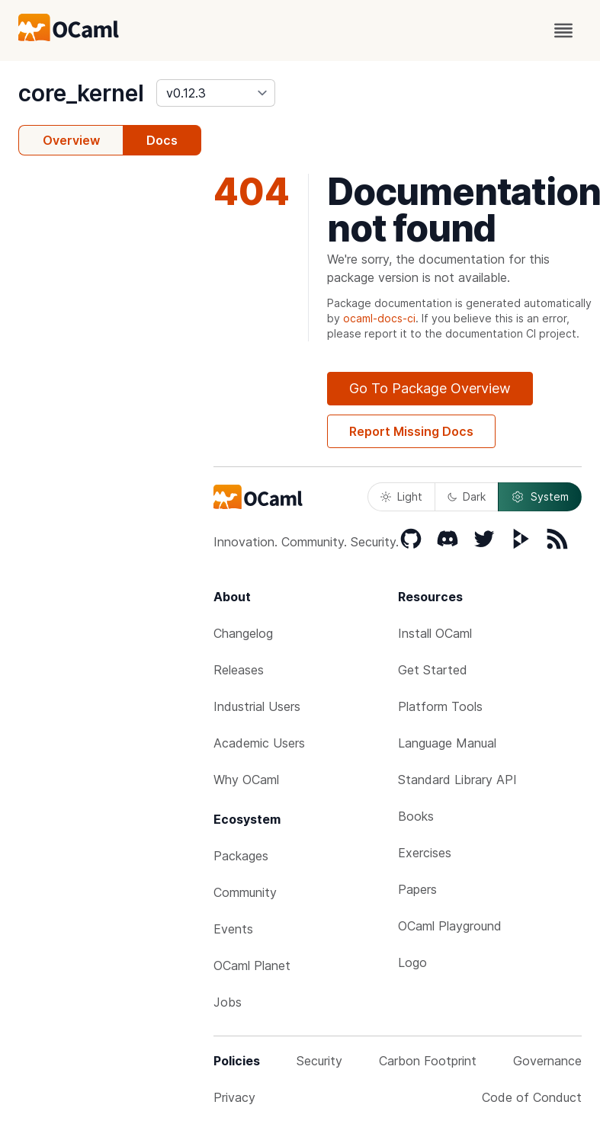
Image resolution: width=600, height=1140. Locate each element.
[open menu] (563, 30)
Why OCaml (246, 779)
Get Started (432, 669)
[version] (215, 93)
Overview (71, 140)
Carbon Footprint (427, 1060)
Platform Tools (440, 706)
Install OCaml (435, 633)
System (540, 497)
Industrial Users (256, 706)
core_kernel (81, 93)
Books (416, 816)
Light (401, 496)
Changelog (243, 633)
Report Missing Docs (411, 431)
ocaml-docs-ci (379, 318)
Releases (238, 669)
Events (233, 929)
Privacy (234, 1097)
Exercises (424, 852)
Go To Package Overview (430, 388)
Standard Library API (457, 779)
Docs (162, 140)
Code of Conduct (532, 1097)
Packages (240, 855)
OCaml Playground (450, 925)
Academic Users (259, 743)
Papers (417, 889)
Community (245, 892)
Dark (467, 496)
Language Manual (447, 743)
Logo (412, 962)
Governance (547, 1060)
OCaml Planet (251, 965)
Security (319, 1060)
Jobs (227, 1002)
